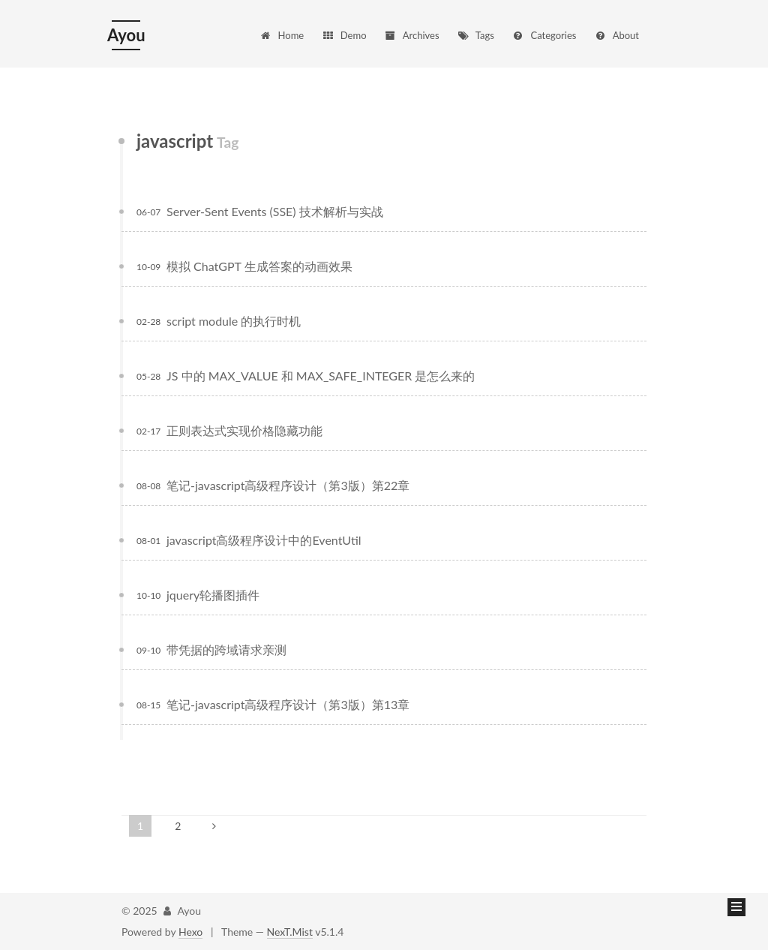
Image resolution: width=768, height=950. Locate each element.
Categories (544, 35)
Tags (475, 35)
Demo (344, 35)
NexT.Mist (290, 931)
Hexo (190, 931)
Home (282, 35)
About (616, 35)
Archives (411, 35)
